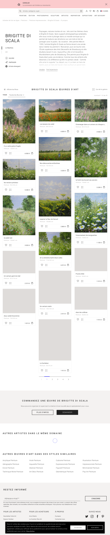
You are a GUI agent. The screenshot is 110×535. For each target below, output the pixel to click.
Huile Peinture (35, 460)
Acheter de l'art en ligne (11, 20)
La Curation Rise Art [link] (35, 519)
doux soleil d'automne (11, 316)
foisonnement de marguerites (86, 235)
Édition (32, 15)
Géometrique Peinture (64, 472)
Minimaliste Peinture (91, 468)
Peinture (23, 15)
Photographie (43, 15)
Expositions (87, 15)
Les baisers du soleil (47, 124)
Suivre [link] (9, 58)
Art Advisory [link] (99, 15)
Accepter (78, 527)
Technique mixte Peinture (13, 472)
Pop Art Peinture (89, 472)
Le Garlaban (44, 363)
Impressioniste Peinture (92, 464)
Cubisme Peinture (63, 460)
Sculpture (55, 15)
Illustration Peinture (91, 460)
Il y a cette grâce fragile (12, 146)
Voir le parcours (52, 69)
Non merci (95, 527)
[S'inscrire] (96, 498)
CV (6, 52)
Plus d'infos (43, 412)
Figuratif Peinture (63, 468)
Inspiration (75, 15)
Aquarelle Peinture (36, 464)
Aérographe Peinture (11, 464)
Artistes (64, 15)
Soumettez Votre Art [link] (9, 516)
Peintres (24, 20)
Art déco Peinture (36, 472)
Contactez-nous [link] (60, 519)
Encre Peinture (8, 468)
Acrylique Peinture (10, 460)
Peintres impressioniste (37, 20)
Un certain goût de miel (12, 276)
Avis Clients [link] (33, 516)
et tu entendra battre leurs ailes (51, 258)
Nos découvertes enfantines (50, 163)
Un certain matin (46, 306)
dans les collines (81, 312)
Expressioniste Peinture (65, 464)
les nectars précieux (11, 182)
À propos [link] (58, 516)
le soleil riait (8, 238)
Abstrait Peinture (36, 468)
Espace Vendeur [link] (8, 519)
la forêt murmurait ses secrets (86, 180)
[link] (81, 11)
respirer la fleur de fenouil (49, 219)
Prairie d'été (80, 274)
